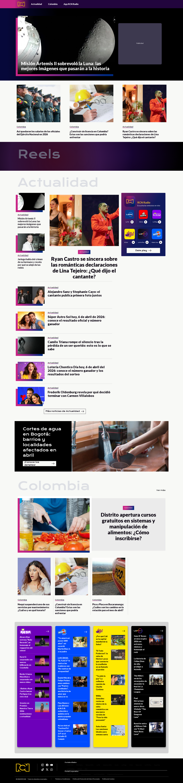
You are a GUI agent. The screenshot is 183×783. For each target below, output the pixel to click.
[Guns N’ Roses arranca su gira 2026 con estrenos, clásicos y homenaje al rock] (148, 645)
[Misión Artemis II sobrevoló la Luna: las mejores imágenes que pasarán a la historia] (66, 45)
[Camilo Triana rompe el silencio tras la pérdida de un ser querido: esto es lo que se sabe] (31, 345)
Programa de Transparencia (113, 775)
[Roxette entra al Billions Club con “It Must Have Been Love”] (148, 729)
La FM (96, 763)
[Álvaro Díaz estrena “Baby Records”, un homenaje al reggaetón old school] (34, 645)
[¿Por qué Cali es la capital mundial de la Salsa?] (110, 641)
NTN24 (77, 767)
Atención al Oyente (70, 775)
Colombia (52, 4)
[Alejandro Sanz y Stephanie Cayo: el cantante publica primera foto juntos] (31, 295)
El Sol (128, 763)
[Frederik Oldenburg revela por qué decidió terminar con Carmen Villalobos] (31, 395)
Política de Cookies (108, 779)
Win (84, 767)
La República (68, 767)
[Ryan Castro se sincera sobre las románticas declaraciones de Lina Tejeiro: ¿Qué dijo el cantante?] (144, 103)
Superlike (155, 763)
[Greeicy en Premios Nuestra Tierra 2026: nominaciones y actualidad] (34, 710)
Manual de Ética (83, 775)
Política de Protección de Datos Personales (86, 779)
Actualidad (36, 4)
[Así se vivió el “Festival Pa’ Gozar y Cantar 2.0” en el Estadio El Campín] (72, 733)
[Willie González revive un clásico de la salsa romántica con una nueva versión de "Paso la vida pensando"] (110, 709)
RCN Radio (77, 763)
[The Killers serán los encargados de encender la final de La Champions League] (148, 684)
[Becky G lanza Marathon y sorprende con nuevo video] (34, 679)
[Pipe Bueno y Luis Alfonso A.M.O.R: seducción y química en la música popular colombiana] (72, 712)
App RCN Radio (71, 4)
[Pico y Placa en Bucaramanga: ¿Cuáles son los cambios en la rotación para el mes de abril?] (108, 576)
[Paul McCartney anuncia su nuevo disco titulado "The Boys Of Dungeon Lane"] (148, 708)
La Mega (121, 763)
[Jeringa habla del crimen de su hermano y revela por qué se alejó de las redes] (31, 242)
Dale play (143, 250)
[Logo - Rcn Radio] (21, 4)
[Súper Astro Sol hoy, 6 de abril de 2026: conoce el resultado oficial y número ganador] (31, 320)
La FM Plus (145, 763)
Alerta (114, 763)
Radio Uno (136, 763)
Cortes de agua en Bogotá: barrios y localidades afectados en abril (42, 442)
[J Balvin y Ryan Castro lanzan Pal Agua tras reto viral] (34, 693)
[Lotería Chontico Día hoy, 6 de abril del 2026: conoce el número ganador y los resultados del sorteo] (31, 370)
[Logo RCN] (22, 768)
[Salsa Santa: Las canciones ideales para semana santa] (110, 731)
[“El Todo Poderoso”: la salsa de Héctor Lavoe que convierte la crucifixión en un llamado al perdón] (110, 661)
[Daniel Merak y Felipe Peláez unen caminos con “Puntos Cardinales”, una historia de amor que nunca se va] (72, 688)
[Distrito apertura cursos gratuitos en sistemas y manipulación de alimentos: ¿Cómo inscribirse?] (55, 524)
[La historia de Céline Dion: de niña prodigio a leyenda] (148, 664)
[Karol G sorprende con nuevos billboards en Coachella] (34, 663)
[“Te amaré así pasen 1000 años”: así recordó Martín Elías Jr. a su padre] (72, 646)
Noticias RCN (87, 763)
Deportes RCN (105, 763)
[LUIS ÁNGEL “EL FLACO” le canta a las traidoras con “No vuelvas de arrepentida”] (72, 665)
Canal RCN (68, 763)
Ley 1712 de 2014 (96, 775)
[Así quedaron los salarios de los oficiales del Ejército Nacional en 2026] (38, 103)
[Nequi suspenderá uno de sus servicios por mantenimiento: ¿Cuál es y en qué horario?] (34, 576)
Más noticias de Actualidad (65, 411)
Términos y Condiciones (62, 779)
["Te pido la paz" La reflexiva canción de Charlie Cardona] (110, 683)
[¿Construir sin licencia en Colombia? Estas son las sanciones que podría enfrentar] (91, 103)
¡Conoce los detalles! (39, 463)
